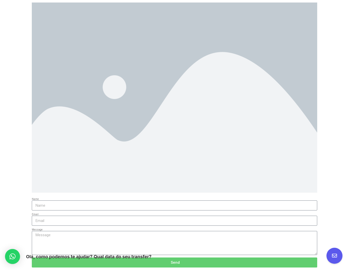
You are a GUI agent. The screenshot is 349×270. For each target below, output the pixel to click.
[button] (12, 256)
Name (35, 199)
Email (35, 214)
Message (37, 229)
